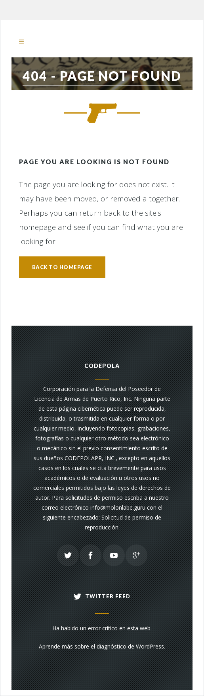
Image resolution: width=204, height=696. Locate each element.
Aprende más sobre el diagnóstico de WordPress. (102, 646)
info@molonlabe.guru (117, 507)
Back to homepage (62, 267)
